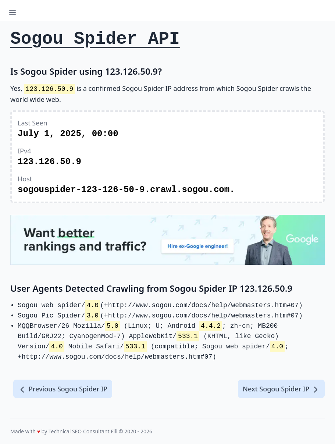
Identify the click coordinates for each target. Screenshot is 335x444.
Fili (114, 431)
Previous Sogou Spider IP (62, 389)
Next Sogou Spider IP (281, 389)
